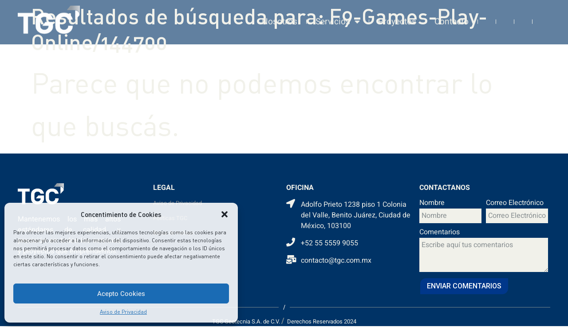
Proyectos (397, 12)
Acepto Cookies (121, 294)
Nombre (432, 203)
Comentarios (439, 233)
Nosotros (279, 12)
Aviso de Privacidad (123, 311)
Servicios (338, 12)
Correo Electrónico (515, 203)
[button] (224, 214)
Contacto (451, 12)
